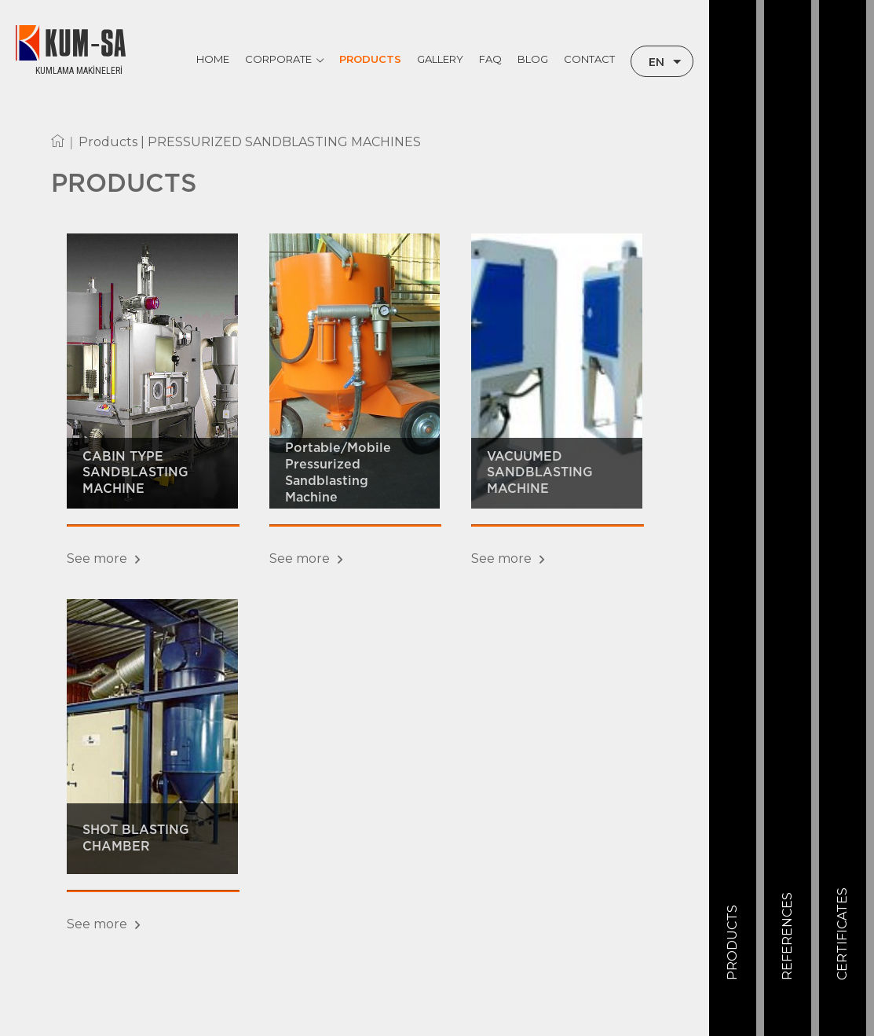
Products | (113, 141)
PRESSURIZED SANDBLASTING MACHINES (284, 141)
